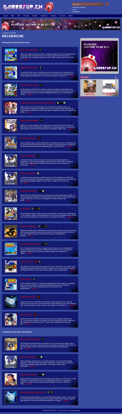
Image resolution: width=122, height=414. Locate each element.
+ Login (73, 9)
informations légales (74, 410)
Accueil (5, 16)
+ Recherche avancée (78, 7)
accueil (5, 33)
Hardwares (44, 16)
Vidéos (70, 16)
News (12, 16)
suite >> (26, 59)
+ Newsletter (75, 12)
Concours (62, 16)
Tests (18, 16)
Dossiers (35, 16)
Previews (26, 16)
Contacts (53, 16)
